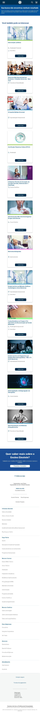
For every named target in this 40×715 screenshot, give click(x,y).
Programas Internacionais (8, 552)
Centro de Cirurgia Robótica (9, 618)
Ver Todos (4, 635)
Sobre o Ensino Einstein (8, 516)
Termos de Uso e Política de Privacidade (20, 706)
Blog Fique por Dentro (7, 532)
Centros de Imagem (7, 610)
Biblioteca (4, 524)
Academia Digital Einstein (8, 601)
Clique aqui (17, 692)
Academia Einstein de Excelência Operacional (13, 528)
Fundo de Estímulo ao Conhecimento (11, 548)
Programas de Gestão (7, 593)
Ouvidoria (4, 669)
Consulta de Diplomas (7, 652)
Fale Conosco (5, 665)
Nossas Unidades (6, 520)
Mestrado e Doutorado (7, 585)
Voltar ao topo (20, 476)
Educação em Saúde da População (11, 544)
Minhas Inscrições (6, 656)
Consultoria (5, 627)
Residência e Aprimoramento (9, 577)
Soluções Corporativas (8, 631)
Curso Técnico (5, 565)
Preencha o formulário (20, 466)
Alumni (4, 540)
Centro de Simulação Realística (10, 614)
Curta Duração (5, 589)
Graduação (5, 569)
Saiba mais (20, 56)
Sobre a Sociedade (6, 511)
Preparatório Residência (8, 573)
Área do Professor (6, 648)
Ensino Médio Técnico (7, 561)
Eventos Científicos (7, 597)
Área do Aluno (5, 644)
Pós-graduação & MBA (8, 581)
